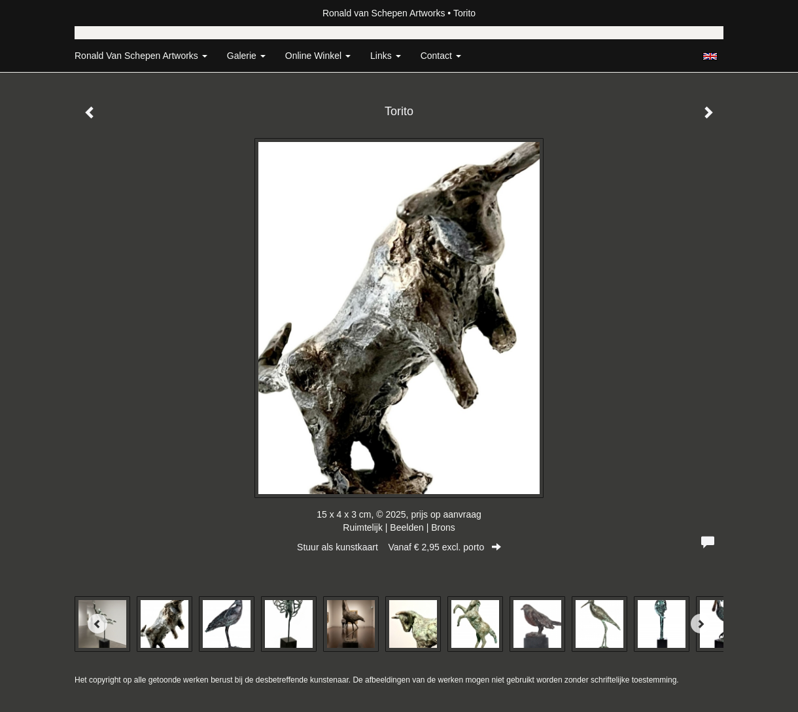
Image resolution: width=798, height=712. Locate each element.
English (710, 56)
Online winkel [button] (318, 55)
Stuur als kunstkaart (399, 547)
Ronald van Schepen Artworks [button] (141, 55)
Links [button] (385, 55)
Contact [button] (441, 55)
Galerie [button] (246, 55)
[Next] (700, 623)
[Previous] (97, 623)
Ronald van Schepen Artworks (383, 13)
